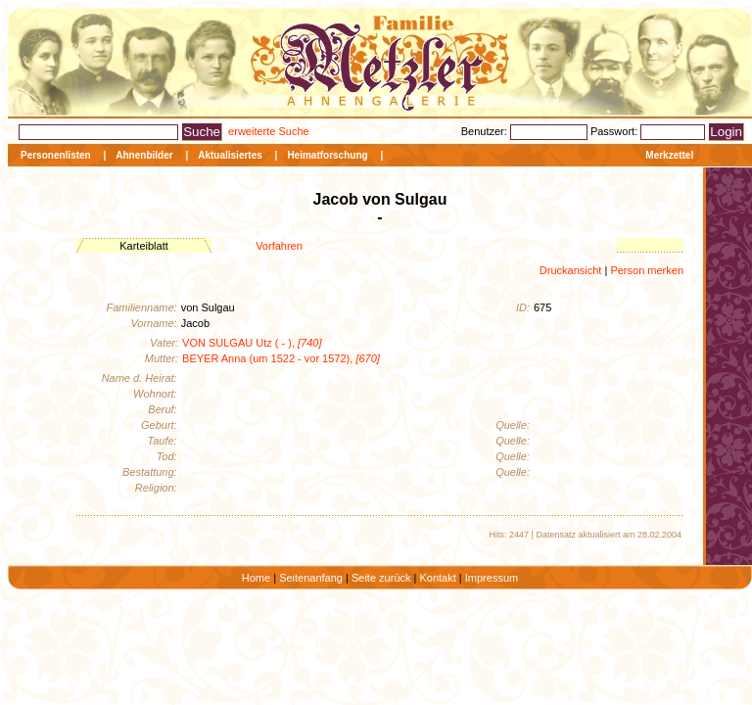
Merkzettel (669, 155)
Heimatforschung (327, 155)
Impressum (491, 578)
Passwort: (615, 131)
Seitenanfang (311, 578)
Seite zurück (381, 578)
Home (256, 578)
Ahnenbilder (144, 155)
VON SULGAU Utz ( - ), (251, 343)
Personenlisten (56, 155)
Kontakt (437, 578)
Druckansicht (571, 270)
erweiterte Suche (268, 131)
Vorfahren (279, 246)
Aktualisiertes (230, 155)
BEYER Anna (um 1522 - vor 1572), (281, 358)
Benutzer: (485, 131)
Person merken (646, 270)
